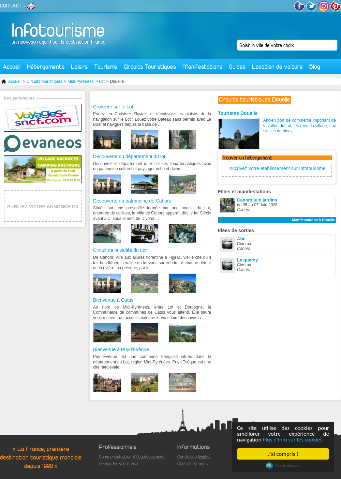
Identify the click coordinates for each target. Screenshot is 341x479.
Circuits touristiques (44, 81)
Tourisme (105, 66)
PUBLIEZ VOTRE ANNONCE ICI (42, 206)
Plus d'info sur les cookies (293, 439)
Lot (102, 81)
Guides (237, 66)
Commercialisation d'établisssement (131, 457)
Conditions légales (193, 457)
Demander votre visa (118, 464)
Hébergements (45, 66)
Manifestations (202, 66)
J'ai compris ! (283, 454)
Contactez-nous (192, 464)
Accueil (11, 66)
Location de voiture (277, 66)
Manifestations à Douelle (313, 220)
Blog (314, 66)
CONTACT (11, 6)
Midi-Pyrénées (81, 81)
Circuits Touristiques (150, 66)
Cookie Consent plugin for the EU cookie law (283, 465)
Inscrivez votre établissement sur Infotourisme (277, 168)
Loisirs (79, 66)
